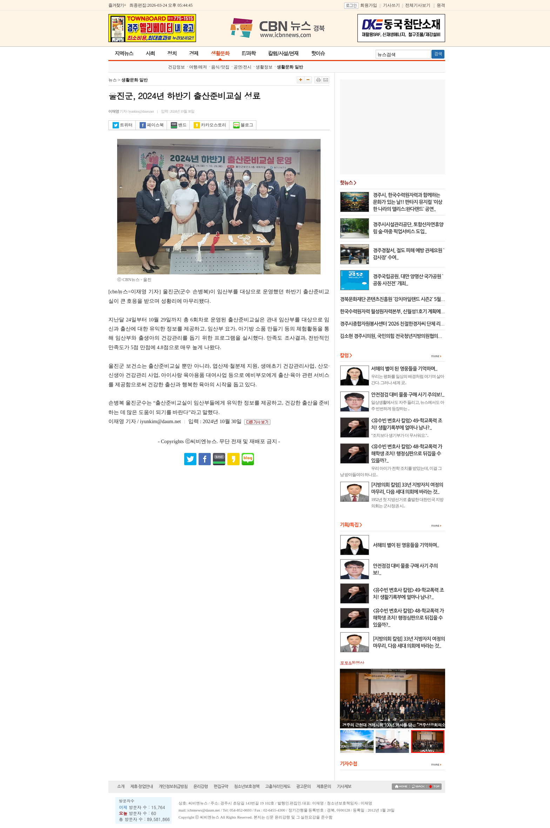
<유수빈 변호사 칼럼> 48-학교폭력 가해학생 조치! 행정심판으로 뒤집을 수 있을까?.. (408, 617)
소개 (121, 786)
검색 (438, 54)
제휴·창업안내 (141, 786)
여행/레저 (198, 67)
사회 (150, 53)
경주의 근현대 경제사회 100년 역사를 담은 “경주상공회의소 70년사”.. (393, 728)
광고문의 (303, 786)
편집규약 (221, 786)
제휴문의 (323, 786)
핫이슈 (317, 53)
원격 (441, 5)
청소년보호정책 (246, 786)
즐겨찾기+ (117, 5)
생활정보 (264, 67)
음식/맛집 (220, 67)
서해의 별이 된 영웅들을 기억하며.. (406, 545)
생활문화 (220, 53)
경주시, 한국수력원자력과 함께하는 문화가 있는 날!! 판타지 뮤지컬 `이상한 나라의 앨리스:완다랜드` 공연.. (407, 202)
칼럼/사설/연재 (283, 53)
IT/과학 (248, 53)
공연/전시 (242, 67)
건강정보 (176, 67)
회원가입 (368, 5)
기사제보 (344, 786)
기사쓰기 (391, 5)
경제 (193, 53)
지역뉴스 (124, 53)
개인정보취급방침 (173, 786)
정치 (171, 53)
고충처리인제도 (277, 786)
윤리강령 (200, 786)
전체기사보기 (417, 5)
